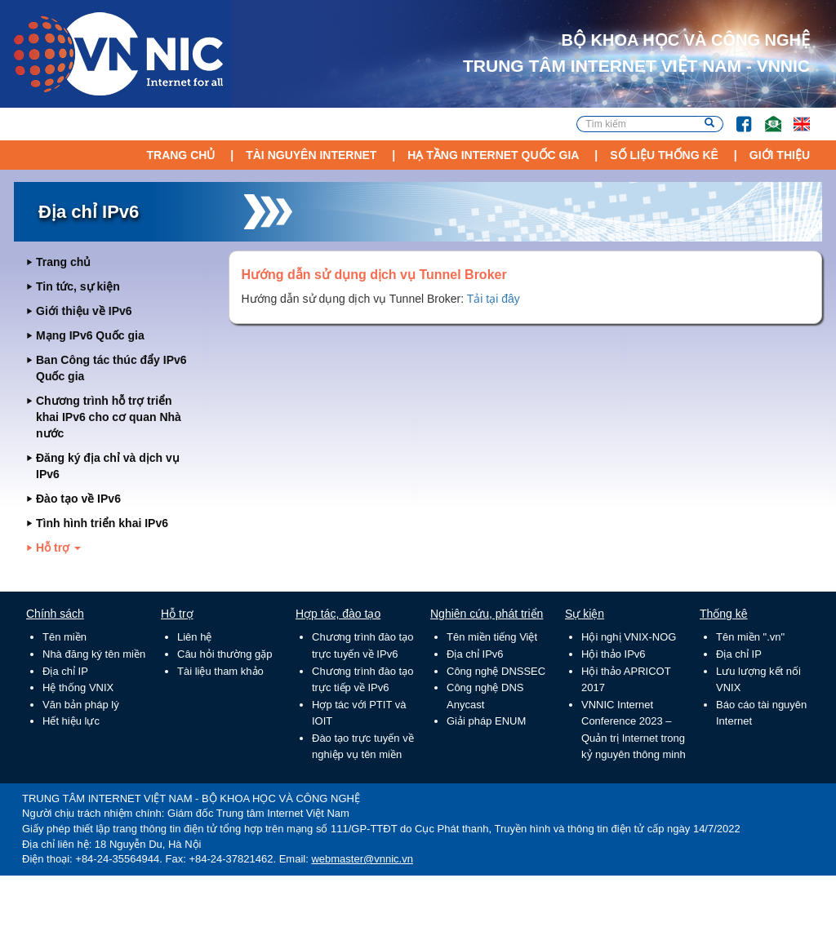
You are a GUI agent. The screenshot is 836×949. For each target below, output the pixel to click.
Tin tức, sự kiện (78, 286)
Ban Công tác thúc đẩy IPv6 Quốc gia (111, 368)
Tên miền (64, 637)
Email (766, 116)
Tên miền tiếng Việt (492, 637)
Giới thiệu (779, 155)
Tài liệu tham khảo (220, 671)
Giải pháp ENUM (486, 721)
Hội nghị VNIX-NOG (628, 637)
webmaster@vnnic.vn (361, 859)
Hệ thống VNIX (77, 687)
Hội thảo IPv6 (613, 654)
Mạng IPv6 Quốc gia (90, 335)
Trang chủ (180, 155)
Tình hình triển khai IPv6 (102, 523)
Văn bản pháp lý (80, 704)
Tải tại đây (493, 298)
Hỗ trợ (58, 547)
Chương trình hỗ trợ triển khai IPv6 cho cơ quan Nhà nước (108, 417)
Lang (794, 116)
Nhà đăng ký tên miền (93, 654)
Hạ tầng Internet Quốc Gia (493, 155)
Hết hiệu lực (71, 721)
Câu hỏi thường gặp (225, 654)
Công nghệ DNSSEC (496, 671)
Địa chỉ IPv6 (475, 654)
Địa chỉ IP (65, 671)
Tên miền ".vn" (750, 637)
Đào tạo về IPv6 (78, 498)
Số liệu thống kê (664, 155)
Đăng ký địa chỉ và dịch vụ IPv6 (108, 466)
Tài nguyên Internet (311, 155)
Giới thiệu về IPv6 (84, 310)
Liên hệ (194, 637)
